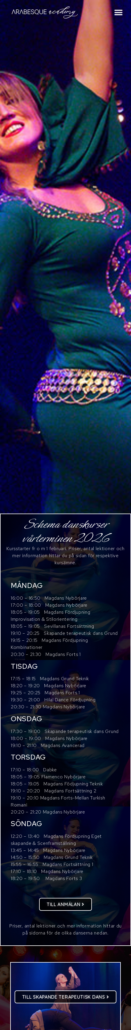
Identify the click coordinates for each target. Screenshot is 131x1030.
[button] (118, 12)
